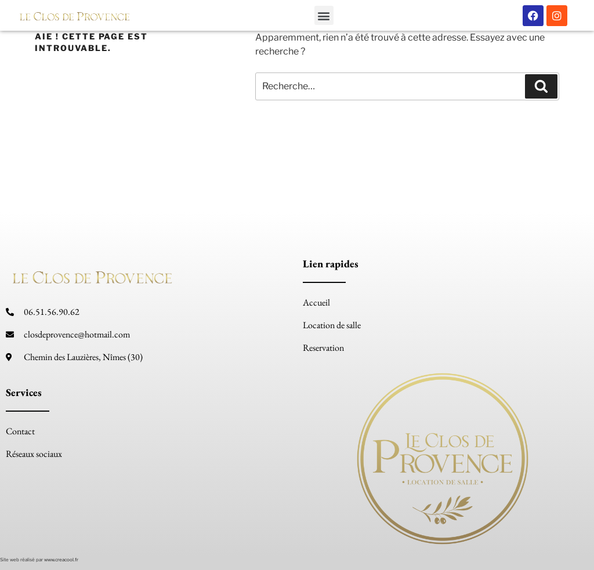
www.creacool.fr (61, 559)
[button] (324, 15)
